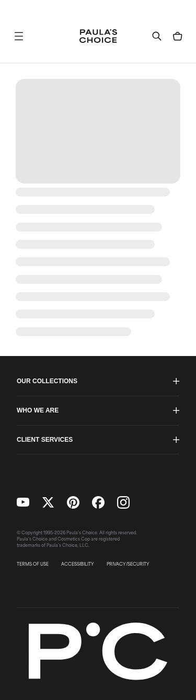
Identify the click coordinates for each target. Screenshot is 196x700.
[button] (18, 36)
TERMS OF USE (33, 564)
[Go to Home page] (98, 36)
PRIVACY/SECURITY (128, 564)
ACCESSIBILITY (77, 564)
